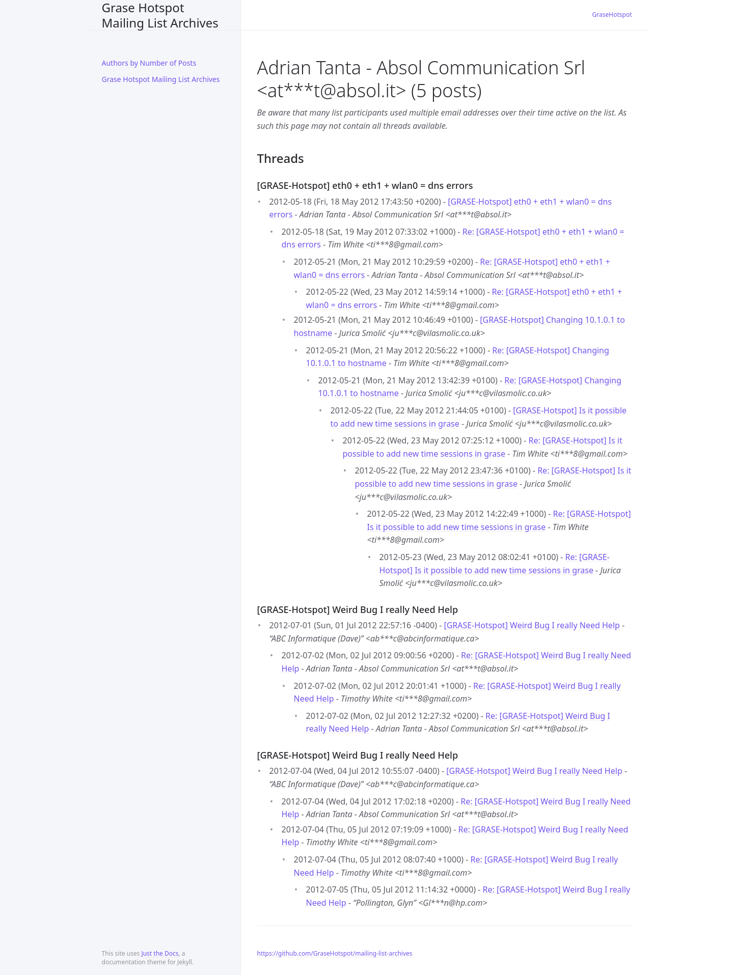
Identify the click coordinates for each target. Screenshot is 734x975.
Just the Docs (159, 953)
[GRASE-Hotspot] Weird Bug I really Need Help (531, 625)
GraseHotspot (612, 14)
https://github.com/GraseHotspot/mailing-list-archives (335, 953)
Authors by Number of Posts (149, 63)
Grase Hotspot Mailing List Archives (160, 15)
